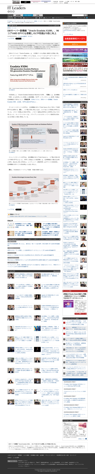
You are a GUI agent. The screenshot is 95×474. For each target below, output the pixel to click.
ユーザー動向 (19, 17)
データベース (30, 21)
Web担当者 (55, 1)
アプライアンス (40, 216)
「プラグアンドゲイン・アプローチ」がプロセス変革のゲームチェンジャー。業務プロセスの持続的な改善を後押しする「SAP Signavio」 (50, 393)
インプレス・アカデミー (23, 466)
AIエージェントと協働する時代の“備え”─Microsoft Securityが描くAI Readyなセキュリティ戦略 (50, 370)
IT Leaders (17, 7)
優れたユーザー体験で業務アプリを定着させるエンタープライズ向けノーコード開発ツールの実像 (24, 339)
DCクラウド (35, 2)
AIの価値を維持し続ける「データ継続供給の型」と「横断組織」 (70, 112)
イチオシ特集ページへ (80, 313)
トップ (10, 16)
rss (13, 11)
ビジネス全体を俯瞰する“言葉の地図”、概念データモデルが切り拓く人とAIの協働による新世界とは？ (50, 286)
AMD (19, 216)
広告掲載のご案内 (35, 455)
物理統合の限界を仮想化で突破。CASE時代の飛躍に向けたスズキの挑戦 (24, 317)
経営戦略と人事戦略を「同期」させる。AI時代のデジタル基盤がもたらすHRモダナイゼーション (50, 328)
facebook (11, 11)
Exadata (12, 216)
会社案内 (42, 455)
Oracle (16, 216)
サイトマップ (73, 455)
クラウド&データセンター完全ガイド (26, 462)
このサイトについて (12, 455)
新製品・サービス (38, 21)
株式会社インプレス (22, 460)
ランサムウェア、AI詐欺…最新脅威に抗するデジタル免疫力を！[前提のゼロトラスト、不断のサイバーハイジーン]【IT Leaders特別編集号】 (34, 265)
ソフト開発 (67, 1)
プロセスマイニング (30, 17)
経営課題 (18, 15)
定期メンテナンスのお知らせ (70, 89)
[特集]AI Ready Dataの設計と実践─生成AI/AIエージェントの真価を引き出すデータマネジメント (74, 296)
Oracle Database (32, 216)
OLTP (26, 216)
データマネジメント (59, 17)
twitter (9, 11)
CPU (45, 216)
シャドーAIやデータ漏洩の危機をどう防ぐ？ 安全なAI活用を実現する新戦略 (24, 296)
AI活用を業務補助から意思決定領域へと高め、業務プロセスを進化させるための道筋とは (24, 275)
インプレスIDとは (68, 34)
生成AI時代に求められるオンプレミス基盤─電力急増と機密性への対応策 (24, 370)
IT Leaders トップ (12, 21)
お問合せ (10, 457)
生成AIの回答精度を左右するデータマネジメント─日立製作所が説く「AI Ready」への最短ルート (50, 307)
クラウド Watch (64, 462)
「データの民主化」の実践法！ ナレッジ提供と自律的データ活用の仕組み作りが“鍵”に (24, 286)
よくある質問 (16, 457)
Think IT (38, 462)
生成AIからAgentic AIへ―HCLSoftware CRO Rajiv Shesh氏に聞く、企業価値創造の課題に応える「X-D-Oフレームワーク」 (70, 245)
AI (37, 17)
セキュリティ (48, 17)
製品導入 (46, 2)
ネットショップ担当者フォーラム (25, 464)
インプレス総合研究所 (55, 462)
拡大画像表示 (12, 90)
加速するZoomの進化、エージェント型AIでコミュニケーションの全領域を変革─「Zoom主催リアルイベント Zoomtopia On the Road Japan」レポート (50, 351)
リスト (23, 38)
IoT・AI (72, 1)
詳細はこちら (81, 438)
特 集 (38, 15)
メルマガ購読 (26, 455)
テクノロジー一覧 (21, 21)
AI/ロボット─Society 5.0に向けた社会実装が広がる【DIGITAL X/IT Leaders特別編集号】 (31, 255)
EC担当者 (61, 1)
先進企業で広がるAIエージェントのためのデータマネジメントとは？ (24, 328)
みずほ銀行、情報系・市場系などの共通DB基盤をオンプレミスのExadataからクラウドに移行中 (51, 233)
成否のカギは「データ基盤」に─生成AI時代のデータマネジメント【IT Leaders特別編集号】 (32, 250)
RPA (41, 17)
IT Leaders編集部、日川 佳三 (25, 36)
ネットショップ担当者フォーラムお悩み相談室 (44, 464)
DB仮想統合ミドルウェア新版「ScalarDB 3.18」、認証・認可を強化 (23, 225)
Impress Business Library (69, 30)
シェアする (11, 38)
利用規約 (20, 455)
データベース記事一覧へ (54, 25)
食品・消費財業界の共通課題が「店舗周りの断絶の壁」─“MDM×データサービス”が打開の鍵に (50, 381)
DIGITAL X (71, 464)
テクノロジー (28, 15)
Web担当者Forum (45, 462)
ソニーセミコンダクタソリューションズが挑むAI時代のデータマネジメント (24, 307)
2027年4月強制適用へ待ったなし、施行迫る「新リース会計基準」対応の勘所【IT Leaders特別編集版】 (34, 244)
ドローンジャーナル (79, 464)
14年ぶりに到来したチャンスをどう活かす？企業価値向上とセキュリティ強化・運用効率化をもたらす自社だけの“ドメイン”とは (70, 218)
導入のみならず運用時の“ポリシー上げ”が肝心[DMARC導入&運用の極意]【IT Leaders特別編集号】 (34, 260)
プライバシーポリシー (50, 455)
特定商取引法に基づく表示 (63, 455)
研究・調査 (77, 1)
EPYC (22, 216)
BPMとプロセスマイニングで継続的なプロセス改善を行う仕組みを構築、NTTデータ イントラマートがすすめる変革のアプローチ (71, 276)
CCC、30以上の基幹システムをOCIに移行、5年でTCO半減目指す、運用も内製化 (23, 233)
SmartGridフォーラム (74, 462)
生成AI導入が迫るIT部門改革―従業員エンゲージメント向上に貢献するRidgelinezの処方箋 (50, 360)
